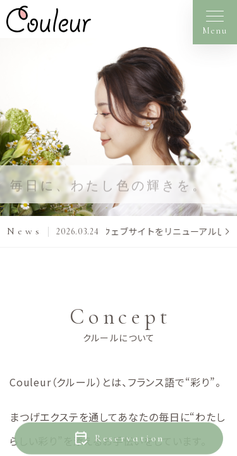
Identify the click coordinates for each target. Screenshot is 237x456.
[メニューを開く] (215, 22)
